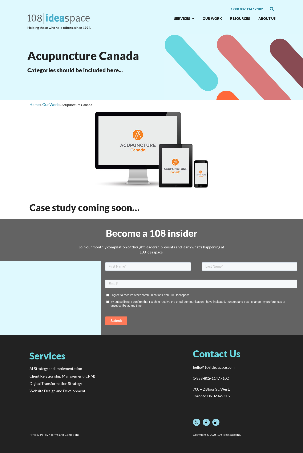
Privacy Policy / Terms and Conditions (54, 434)
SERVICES (184, 18)
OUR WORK (212, 18)
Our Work (50, 104)
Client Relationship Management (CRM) (62, 376)
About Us (267, 18)
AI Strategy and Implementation (55, 368)
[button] (272, 9)
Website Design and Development (57, 391)
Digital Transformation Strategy (55, 383)
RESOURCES (240, 18)
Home (34, 104)
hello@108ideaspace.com (214, 367)
